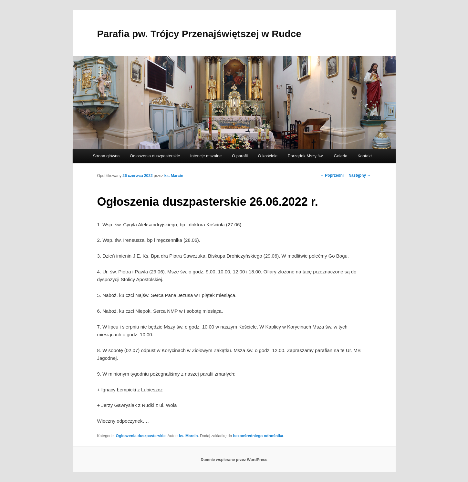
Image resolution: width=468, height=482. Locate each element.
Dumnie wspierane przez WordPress (234, 459)
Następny (359, 175)
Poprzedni (332, 175)
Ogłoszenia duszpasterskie (155, 155)
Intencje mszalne (206, 155)
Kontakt (365, 155)
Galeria (341, 155)
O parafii (240, 155)
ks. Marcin (173, 175)
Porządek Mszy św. (306, 155)
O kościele (268, 155)
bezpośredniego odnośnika (258, 436)
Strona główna (106, 155)
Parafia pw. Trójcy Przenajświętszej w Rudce (199, 33)
